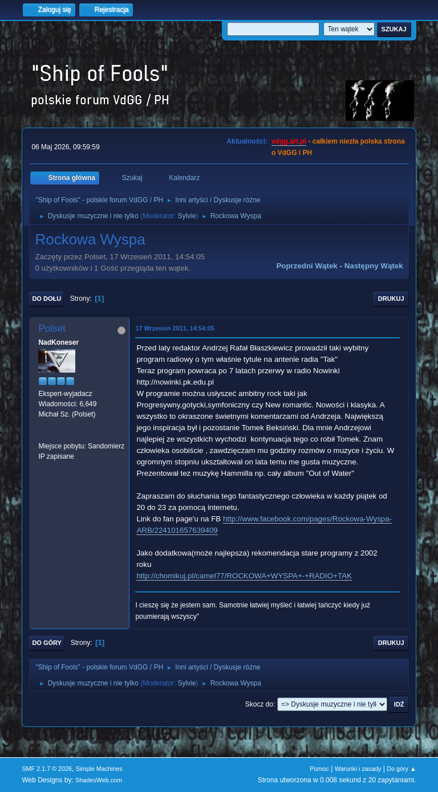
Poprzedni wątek (306, 266)
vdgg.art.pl (288, 141)
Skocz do (259, 704)
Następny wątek (373, 266)
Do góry (47, 642)
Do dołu (46, 298)
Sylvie (186, 216)
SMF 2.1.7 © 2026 (47, 768)
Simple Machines (99, 768)
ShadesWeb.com (98, 780)
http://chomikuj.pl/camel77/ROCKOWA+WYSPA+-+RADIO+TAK (244, 575)
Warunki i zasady (358, 768)
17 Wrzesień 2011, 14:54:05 (174, 328)
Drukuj (391, 298)
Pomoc (319, 768)
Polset (51, 328)
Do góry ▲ (401, 768)
